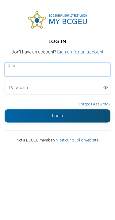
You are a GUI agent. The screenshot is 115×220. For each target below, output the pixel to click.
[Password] (57, 87)
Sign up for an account (80, 52)
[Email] (57, 69)
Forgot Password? (94, 104)
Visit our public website (77, 140)
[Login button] (57, 116)
